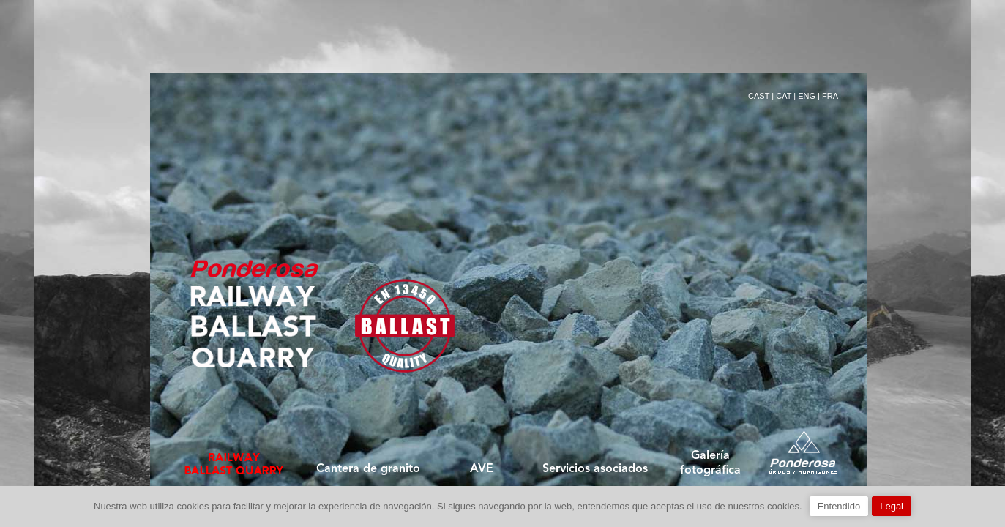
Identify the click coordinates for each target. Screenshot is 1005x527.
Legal (891, 506)
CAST (758, 95)
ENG (806, 95)
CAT (783, 95)
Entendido (839, 506)
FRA (830, 95)
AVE (481, 469)
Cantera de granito (368, 469)
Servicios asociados (595, 469)
